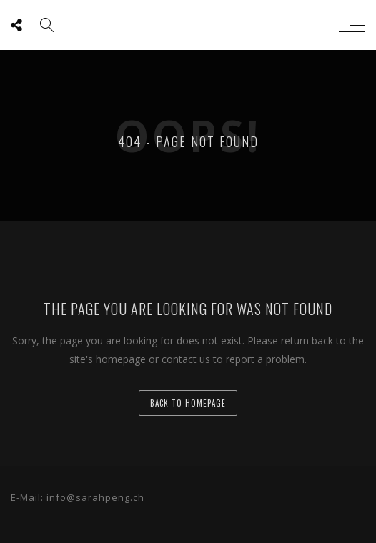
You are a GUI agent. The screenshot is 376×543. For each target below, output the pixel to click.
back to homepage (188, 403)
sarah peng (184, 25)
